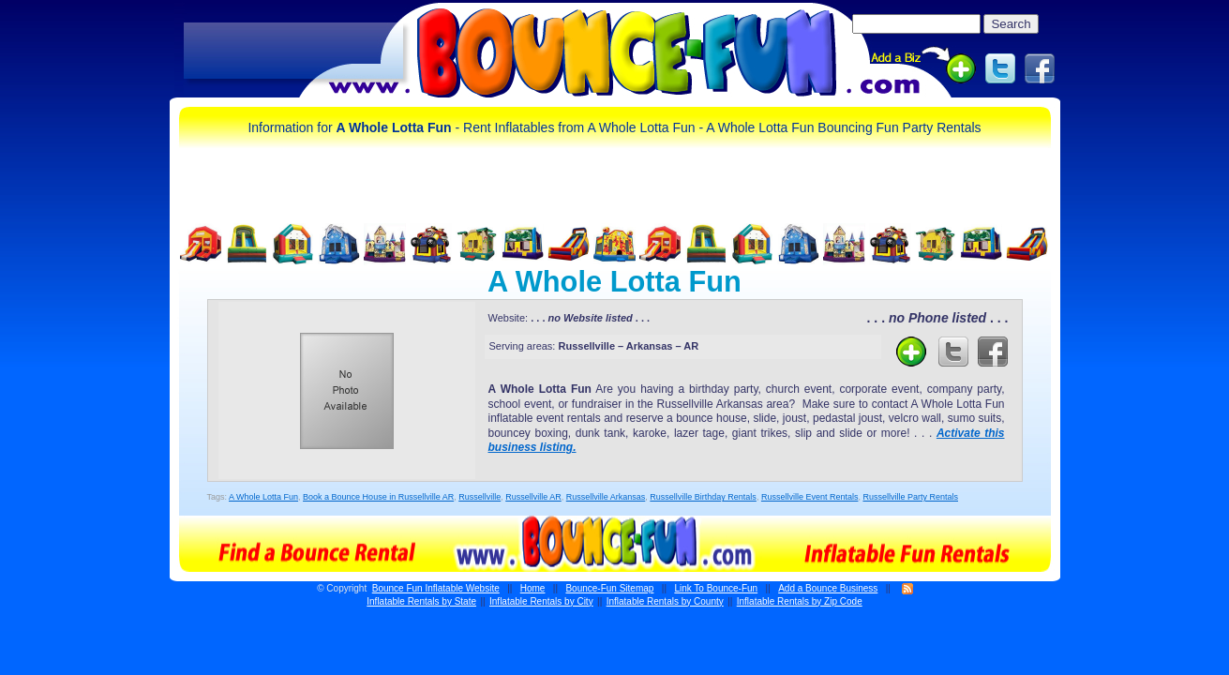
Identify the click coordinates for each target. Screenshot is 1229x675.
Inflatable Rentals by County (665, 601)
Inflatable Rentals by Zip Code (799, 601)
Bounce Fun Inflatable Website (436, 588)
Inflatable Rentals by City (541, 601)
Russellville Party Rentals (910, 497)
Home (533, 588)
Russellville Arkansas (606, 497)
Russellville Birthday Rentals (703, 497)
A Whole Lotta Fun (263, 497)
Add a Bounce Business (827, 588)
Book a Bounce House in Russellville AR (378, 497)
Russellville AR (533, 497)
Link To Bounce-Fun (715, 588)
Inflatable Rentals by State (421, 601)
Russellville (479, 497)
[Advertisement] (293, 51)
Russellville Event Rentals (810, 497)
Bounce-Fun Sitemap (609, 588)
